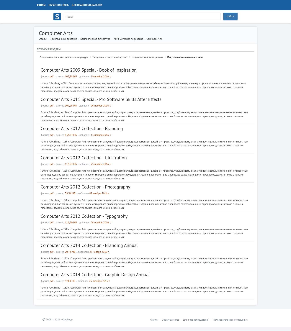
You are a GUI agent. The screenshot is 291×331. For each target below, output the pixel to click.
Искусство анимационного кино (185, 57)
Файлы (41, 5)
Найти (230, 16)
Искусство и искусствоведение (109, 57)
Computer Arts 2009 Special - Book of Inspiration (89, 70)
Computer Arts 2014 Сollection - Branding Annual (89, 245)
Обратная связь (59, 5)
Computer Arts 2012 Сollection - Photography (85, 187)
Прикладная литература (63, 38)
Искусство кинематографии (147, 57)
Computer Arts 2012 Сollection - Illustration (84, 158)
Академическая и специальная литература (64, 57)
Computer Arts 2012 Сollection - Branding (82, 128)
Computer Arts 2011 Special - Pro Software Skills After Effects (101, 99)
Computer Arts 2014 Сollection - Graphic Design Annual (95, 275)
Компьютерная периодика (128, 38)
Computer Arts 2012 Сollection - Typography (84, 216)
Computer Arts (154, 38)
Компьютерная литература (95, 38)
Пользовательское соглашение (230, 319)
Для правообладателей (87, 5)
